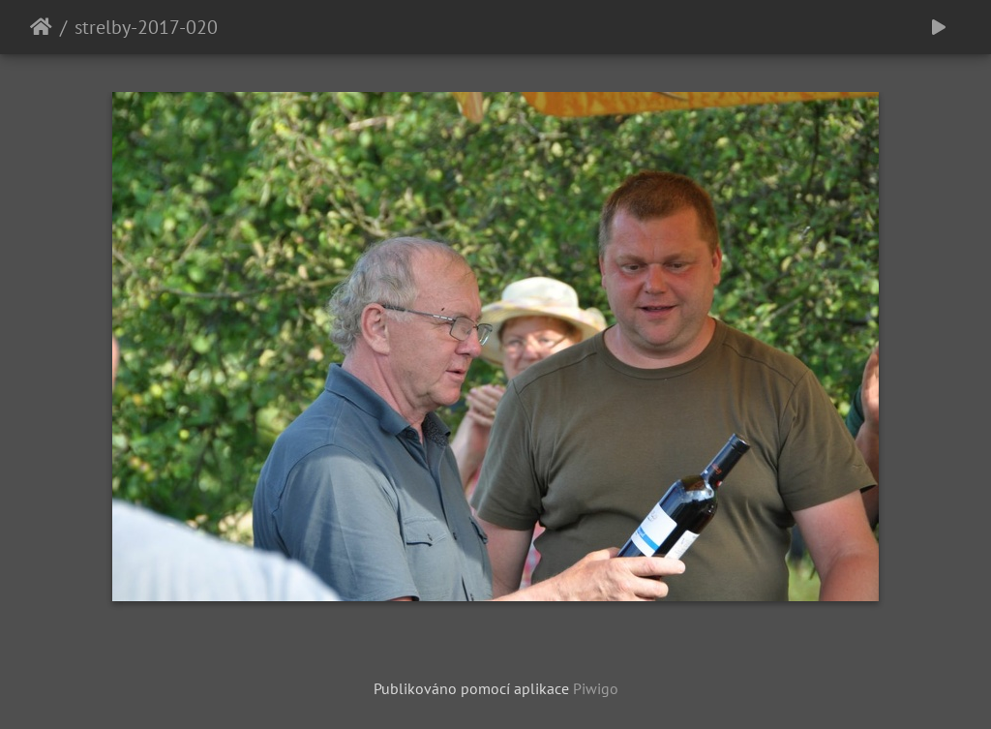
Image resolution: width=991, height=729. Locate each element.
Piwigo (595, 688)
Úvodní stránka (41, 27)
